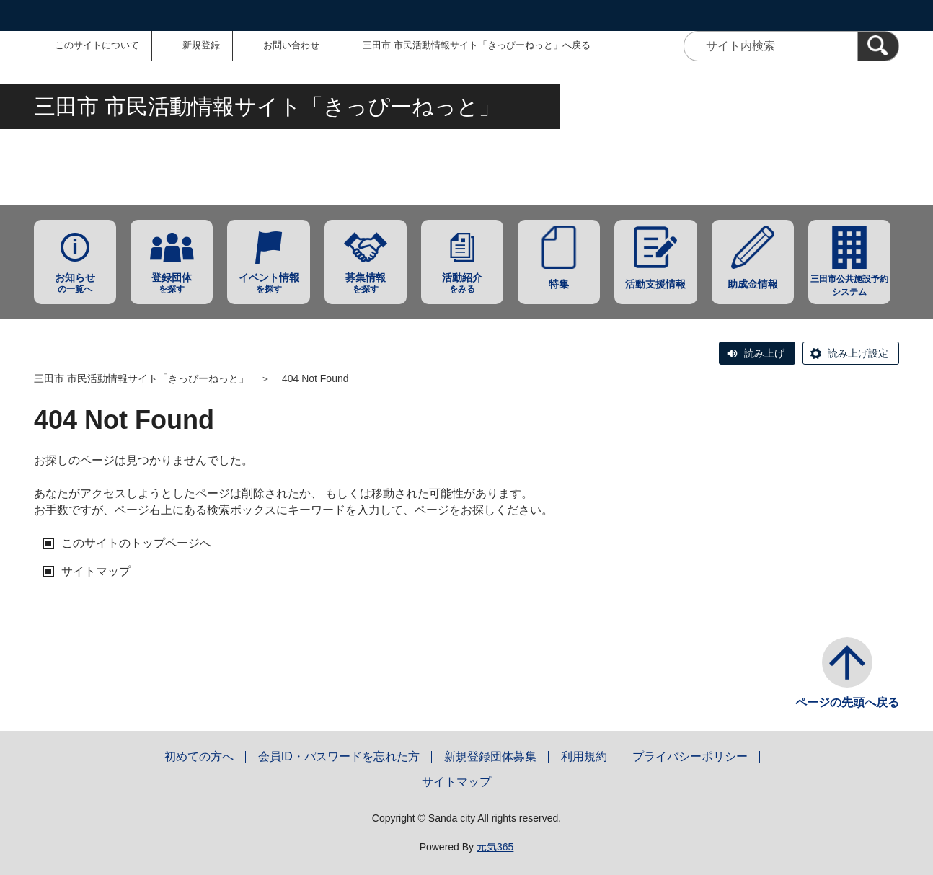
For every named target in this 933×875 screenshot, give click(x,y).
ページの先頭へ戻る (847, 702)
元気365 (495, 847)
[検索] (878, 46)
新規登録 (201, 45)
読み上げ (764, 353)
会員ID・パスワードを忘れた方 (339, 756)
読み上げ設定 (858, 353)
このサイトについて (97, 45)
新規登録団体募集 (490, 756)
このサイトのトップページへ (136, 543)
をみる (462, 283)
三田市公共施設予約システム (849, 285)
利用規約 (584, 756)
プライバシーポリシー (690, 756)
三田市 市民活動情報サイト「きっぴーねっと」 (141, 378)
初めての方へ (199, 756)
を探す (172, 283)
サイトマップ (96, 571)
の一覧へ (75, 283)
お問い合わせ (291, 45)
